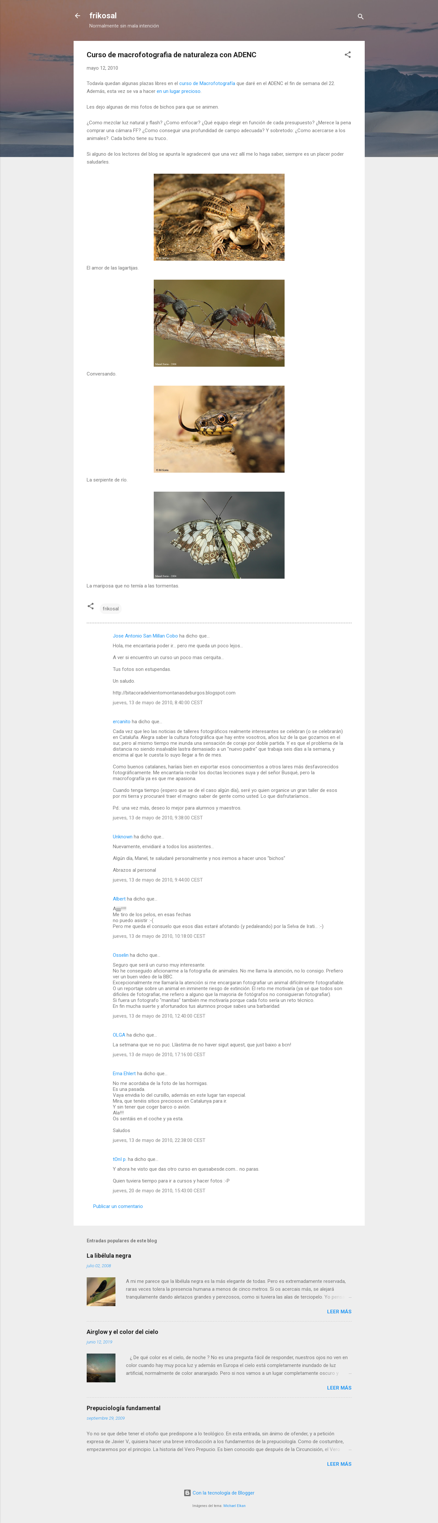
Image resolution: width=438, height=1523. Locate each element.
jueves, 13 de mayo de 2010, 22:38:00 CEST (159, 1140)
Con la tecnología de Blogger (219, 1493)
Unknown (122, 837)
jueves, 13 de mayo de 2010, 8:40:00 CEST (158, 703)
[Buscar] (361, 18)
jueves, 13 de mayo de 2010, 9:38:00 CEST (158, 818)
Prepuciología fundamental (124, 1408)
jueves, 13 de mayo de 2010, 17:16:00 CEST (159, 1055)
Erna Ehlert (124, 1074)
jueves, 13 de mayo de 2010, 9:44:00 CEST (158, 880)
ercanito (122, 722)
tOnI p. (120, 1159)
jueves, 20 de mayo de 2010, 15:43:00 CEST (159, 1191)
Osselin (121, 955)
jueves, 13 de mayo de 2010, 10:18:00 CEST (159, 936)
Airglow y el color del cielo (122, 1331)
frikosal (103, 15)
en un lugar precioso (179, 91)
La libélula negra (109, 1255)
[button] (348, 56)
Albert (119, 899)
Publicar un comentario (118, 1206)
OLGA (119, 1035)
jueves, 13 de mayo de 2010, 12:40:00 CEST (159, 1016)
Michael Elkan (234, 1506)
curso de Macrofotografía (207, 83)
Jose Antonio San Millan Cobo (145, 636)
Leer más (339, 1312)
